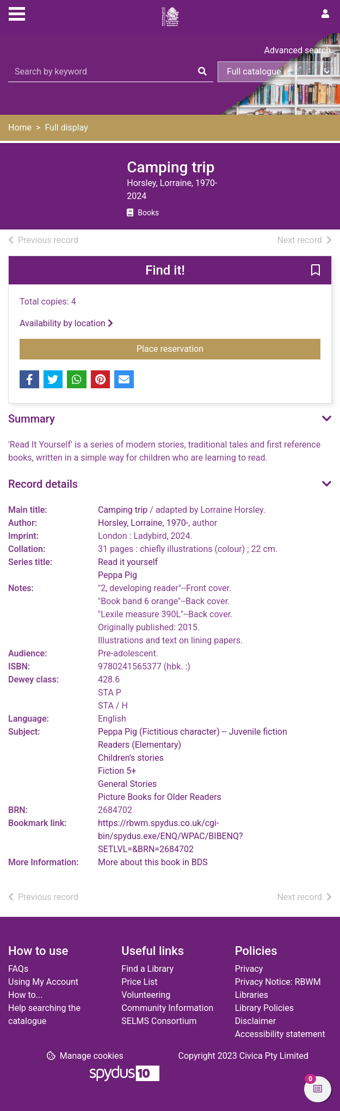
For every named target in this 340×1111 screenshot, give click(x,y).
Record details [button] (43, 484)
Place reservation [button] (201, 348)
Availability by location (66, 323)
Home (20, 127)
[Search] (202, 71)
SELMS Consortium (158, 1021)
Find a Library (147, 969)
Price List (139, 982)
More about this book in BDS (153, 862)
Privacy (249, 969)
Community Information (167, 1008)
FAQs (18, 969)
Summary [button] (31, 418)
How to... (25, 995)
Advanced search (297, 50)
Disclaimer (255, 1021)
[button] (315, 271)
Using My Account (43, 982)
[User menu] (325, 14)
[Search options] (275, 71)
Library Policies (264, 1008)
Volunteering (145, 995)
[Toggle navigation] (17, 12)
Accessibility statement (280, 1034)
